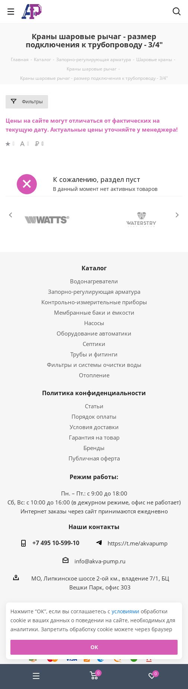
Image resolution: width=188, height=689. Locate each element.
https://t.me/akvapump (138, 543)
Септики (94, 343)
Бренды (94, 448)
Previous (11, 215)
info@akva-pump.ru (99, 561)
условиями (126, 611)
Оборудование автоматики (94, 333)
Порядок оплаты (94, 416)
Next (177, 215)
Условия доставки (94, 427)
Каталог (94, 268)
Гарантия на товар (94, 437)
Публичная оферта (94, 458)
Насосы (94, 323)
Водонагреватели (94, 281)
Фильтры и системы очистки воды (94, 364)
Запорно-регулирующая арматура (94, 291)
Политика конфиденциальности (94, 393)
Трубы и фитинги (94, 354)
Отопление (94, 375)
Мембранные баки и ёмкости (94, 312)
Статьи (94, 406)
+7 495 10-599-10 (55, 543)
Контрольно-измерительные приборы (94, 302)
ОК (94, 647)
